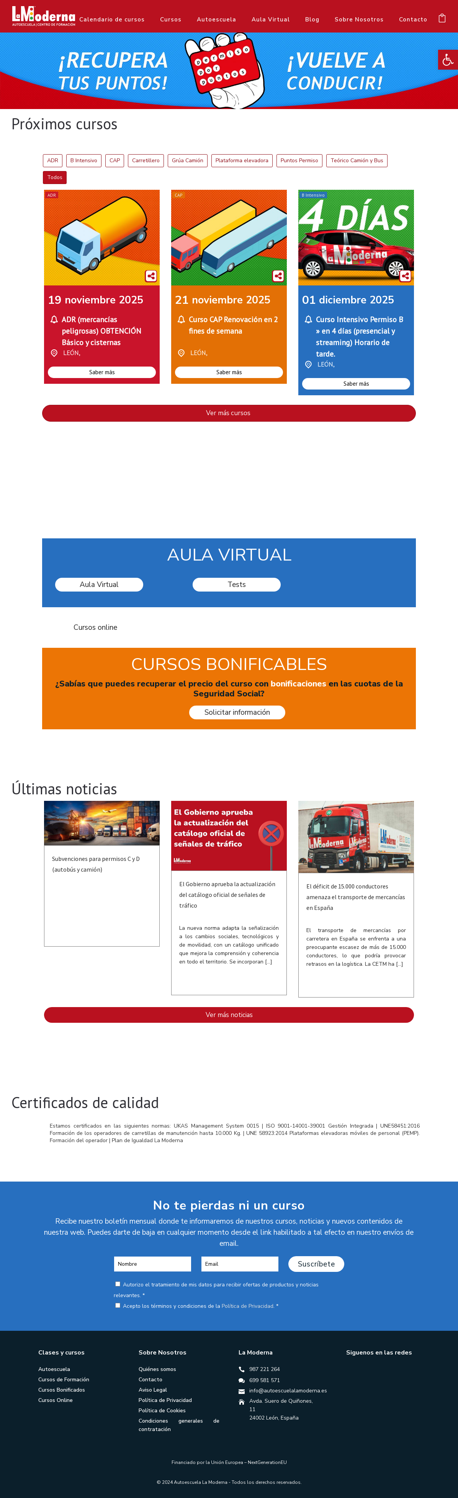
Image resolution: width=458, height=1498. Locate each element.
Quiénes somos (157, 1369)
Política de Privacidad (247, 1306)
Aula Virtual (271, 19)
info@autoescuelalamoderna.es (288, 1390)
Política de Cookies (162, 1410)
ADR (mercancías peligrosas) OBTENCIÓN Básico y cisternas (101, 331)
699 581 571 (264, 1380)
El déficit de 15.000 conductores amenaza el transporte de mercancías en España (355, 896)
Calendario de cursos (112, 19)
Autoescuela (216, 19)
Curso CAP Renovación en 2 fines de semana (233, 325)
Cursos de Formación (63, 1379)
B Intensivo (313, 195)
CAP (179, 195)
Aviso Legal (153, 1390)
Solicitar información (237, 712)
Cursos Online (55, 1400)
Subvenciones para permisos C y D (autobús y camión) (96, 864)
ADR (51, 195)
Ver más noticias (229, 1015)
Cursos (171, 19)
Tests (236, 585)
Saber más (102, 372)
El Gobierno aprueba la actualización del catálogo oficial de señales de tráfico (227, 894)
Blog (312, 19)
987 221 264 (264, 1369)
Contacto (413, 19)
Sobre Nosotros (359, 19)
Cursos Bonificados (61, 1390)
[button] (448, 60)
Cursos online (95, 627)
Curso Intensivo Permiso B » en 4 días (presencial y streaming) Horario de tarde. (359, 337)
